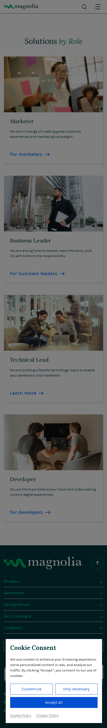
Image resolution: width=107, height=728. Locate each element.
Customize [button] (31, 689)
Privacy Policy (47, 715)
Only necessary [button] (76, 689)
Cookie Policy (20, 715)
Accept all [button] (54, 702)
